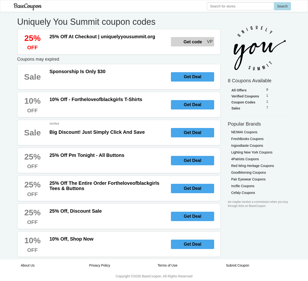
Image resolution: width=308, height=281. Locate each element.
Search (282, 6)
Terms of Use (167, 265)
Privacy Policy (99, 265)
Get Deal (192, 76)
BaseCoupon (28, 6)
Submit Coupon (237, 265)
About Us (28, 265)
